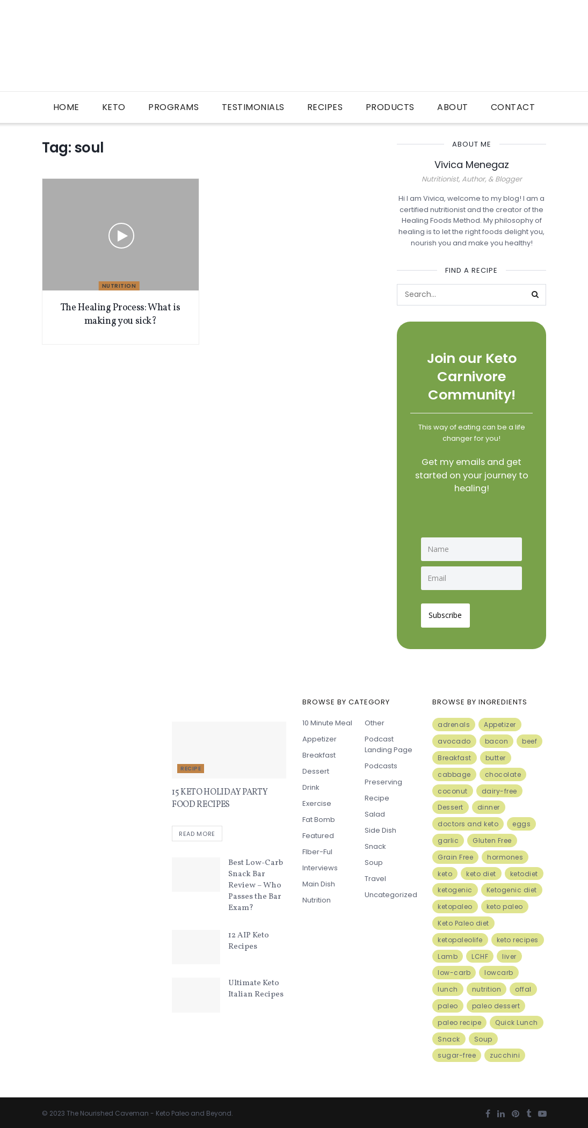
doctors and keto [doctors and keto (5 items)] (468, 820)
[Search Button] (535, 294)
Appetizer (319, 736)
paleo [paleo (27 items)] (448, 1002)
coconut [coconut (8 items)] (453, 787)
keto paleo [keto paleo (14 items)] (505, 903)
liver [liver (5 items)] (509, 953)
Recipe (190, 766)
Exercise (316, 801)
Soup (374, 860)
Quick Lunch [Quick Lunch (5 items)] (516, 1019)
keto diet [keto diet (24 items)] (481, 870)
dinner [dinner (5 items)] (488, 804)
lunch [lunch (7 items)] (448, 986)
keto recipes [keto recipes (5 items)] (518, 936)
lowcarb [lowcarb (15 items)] (498, 969)
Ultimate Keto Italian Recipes (256, 987)
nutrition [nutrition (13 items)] (487, 986)
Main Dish (318, 881)
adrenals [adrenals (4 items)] (454, 721)
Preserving (383, 779)
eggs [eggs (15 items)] (521, 820)
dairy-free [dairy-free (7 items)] (499, 787)
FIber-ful (317, 849)
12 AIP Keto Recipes (248, 939)
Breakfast (319, 752)
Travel (375, 876)
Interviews (320, 865)
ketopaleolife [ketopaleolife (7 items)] (460, 936)
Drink (311, 785)
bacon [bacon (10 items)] (497, 738)
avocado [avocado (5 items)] (454, 738)
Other (374, 720)
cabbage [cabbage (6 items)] (454, 771)
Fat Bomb (318, 817)
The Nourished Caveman (108, 1110)
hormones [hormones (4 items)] (505, 853)
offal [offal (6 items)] (523, 986)
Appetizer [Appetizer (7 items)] (500, 721)
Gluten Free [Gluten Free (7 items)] (492, 837)
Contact (513, 107)
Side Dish (380, 828)
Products (390, 107)
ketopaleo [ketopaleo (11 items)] (455, 903)
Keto (114, 107)
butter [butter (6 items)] (495, 754)
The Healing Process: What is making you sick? (120, 314)
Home (66, 107)
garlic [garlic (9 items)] (448, 837)
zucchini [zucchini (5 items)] (505, 1052)
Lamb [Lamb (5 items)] (448, 953)
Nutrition (119, 286)
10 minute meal (327, 720)
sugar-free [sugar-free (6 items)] (457, 1052)
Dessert (315, 768)
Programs (173, 107)
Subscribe (448, 612)
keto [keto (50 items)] (445, 870)
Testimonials (253, 107)
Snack (375, 844)
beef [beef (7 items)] (529, 738)
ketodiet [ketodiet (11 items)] (524, 870)
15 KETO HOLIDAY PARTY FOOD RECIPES (219, 795)
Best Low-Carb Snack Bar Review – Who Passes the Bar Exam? (255, 883)
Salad (375, 811)
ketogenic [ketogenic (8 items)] (455, 887)
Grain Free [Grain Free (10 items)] (455, 853)
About (452, 107)
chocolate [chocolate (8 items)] (503, 771)
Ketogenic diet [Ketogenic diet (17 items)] (512, 887)
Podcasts (381, 763)
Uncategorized (391, 892)
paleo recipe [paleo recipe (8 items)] (459, 1019)
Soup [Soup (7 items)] (483, 1035)
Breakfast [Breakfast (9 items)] (454, 754)
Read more (197, 831)
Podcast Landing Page (388, 741)
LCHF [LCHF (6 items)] (479, 953)
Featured (318, 833)
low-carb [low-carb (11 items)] (454, 969)
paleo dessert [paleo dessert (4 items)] (496, 1002)
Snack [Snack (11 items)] (449, 1035)
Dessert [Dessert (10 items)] (450, 804)
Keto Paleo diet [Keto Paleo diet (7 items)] (463, 920)
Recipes (325, 107)
